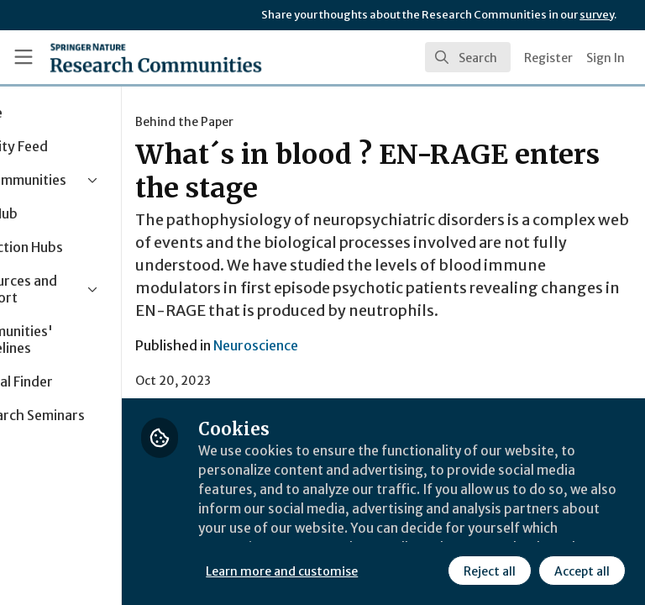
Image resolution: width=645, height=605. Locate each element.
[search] (468, 57)
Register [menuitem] (548, 58)
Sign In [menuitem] (605, 58)
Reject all (340, 570)
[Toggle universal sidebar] (23, 57)
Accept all (432, 570)
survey (596, 15)
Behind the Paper (277, 121)
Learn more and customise (375, 533)
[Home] (156, 57)
